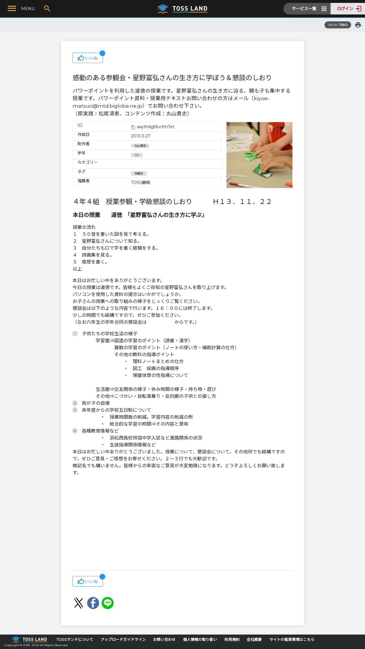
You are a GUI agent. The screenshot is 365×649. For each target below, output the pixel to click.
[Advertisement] (182, 523)
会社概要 (254, 639)
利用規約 (231, 639)
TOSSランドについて (74, 639)
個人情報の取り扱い (200, 639)
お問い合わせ (164, 639)
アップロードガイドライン (123, 639)
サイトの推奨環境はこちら (291, 639)
